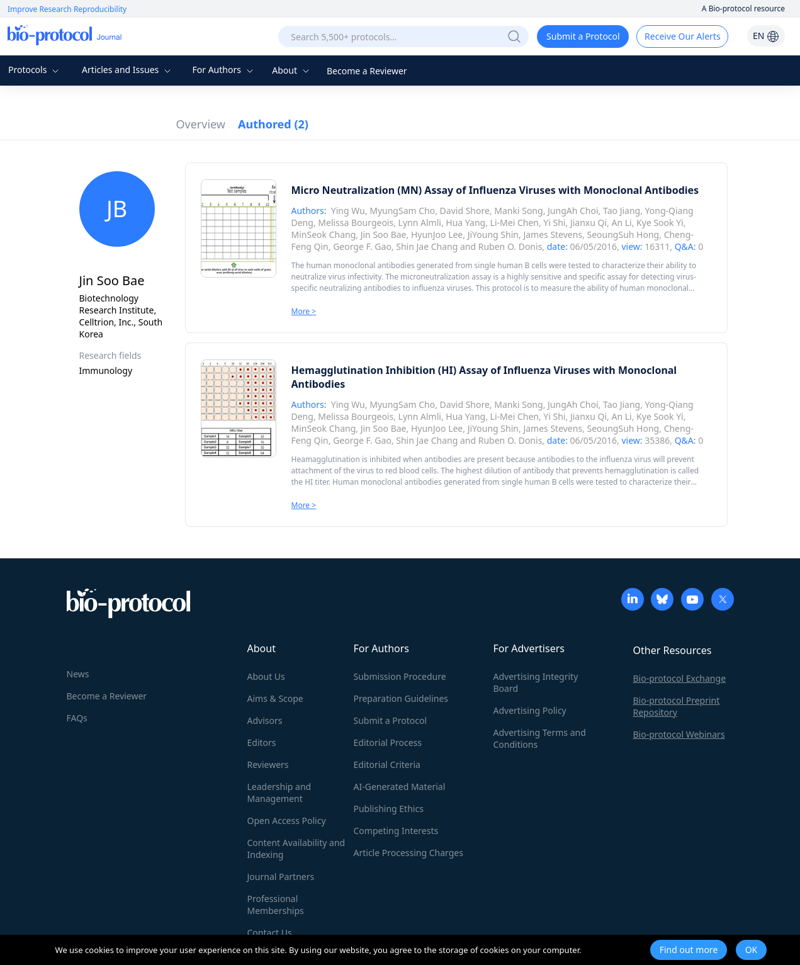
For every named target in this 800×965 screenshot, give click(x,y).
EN (766, 36)
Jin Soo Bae (384, 234)
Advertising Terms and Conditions (539, 738)
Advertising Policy (529, 710)
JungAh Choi (573, 211)
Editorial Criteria (387, 764)
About (292, 70)
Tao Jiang (621, 211)
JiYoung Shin (493, 234)
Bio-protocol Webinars (679, 734)
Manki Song (518, 211)
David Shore (465, 211)
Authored (273, 124)
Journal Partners (281, 877)
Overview (201, 124)
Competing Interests (396, 831)
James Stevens (552, 234)
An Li (621, 223)
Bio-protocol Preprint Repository (676, 706)
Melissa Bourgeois (355, 223)
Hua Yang (465, 223)
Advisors (265, 720)
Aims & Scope (275, 698)
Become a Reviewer (367, 71)
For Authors (224, 70)
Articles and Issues (128, 70)
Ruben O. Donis (510, 246)
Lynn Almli (419, 223)
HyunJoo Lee (437, 234)
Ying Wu (348, 211)
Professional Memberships (275, 905)
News (78, 674)
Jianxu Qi (588, 223)
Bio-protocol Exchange (679, 678)
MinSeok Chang (323, 234)
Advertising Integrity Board (535, 682)
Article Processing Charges (408, 853)
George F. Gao (362, 246)
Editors (261, 742)
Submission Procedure (400, 676)
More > (304, 311)
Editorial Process (388, 742)
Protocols (35, 70)
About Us (266, 676)
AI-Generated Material (400, 787)
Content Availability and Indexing (296, 849)
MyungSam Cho (402, 211)
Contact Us (269, 933)
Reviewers (268, 764)
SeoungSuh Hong (623, 234)
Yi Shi (554, 223)
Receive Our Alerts (682, 36)
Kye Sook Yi (660, 223)
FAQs (77, 718)
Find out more (689, 950)
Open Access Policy (286, 821)
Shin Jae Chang (427, 246)
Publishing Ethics (389, 809)
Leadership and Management (279, 792)
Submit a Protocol (583, 36)
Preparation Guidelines (401, 698)
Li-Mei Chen (514, 223)
